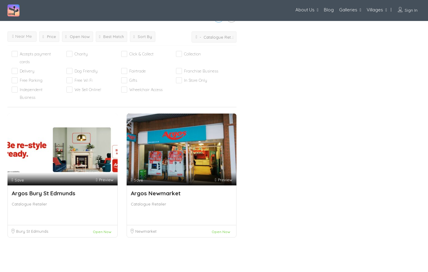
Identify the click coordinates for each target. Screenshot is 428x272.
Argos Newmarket (155, 193)
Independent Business (31, 93)
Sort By (142, 36)
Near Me (22, 36)
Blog (329, 10)
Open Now (77, 36)
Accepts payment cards (35, 58)
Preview (104, 180)
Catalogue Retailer (29, 204)
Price (49, 36)
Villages (375, 10)
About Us (305, 10)
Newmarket (146, 231)
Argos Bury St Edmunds (43, 193)
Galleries (348, 10)
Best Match (111, 36)
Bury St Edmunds (32, 231)
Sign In (411, 10)
